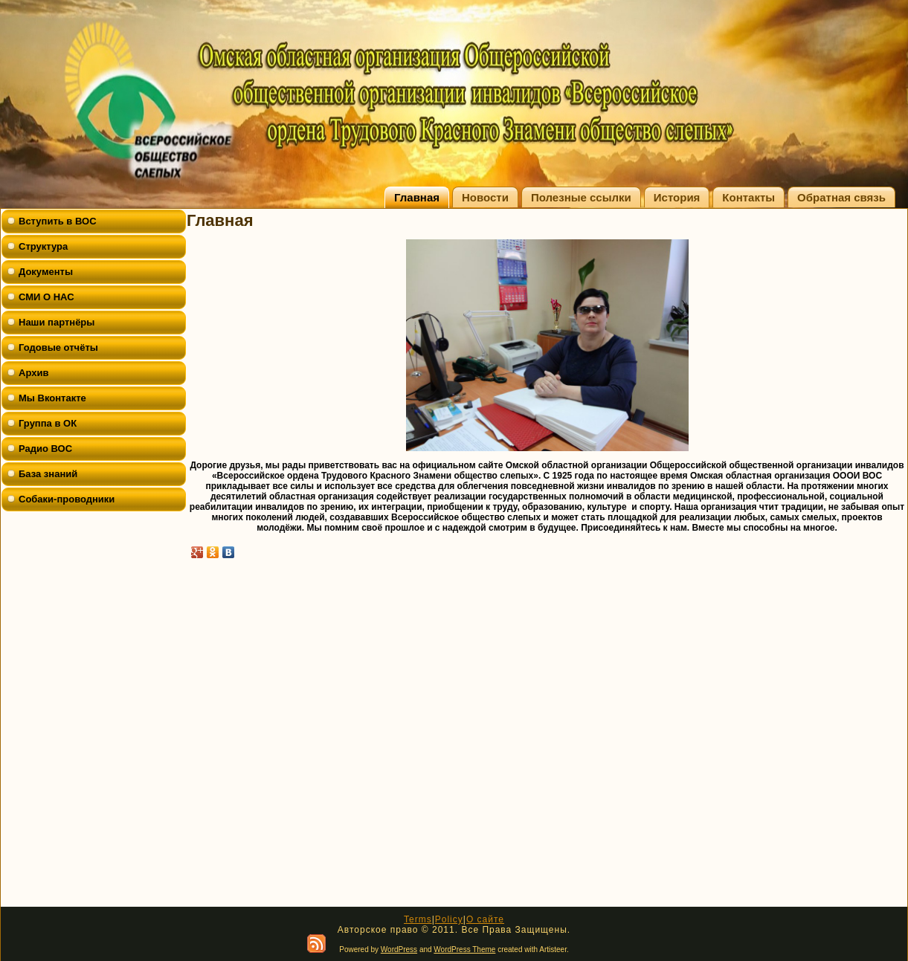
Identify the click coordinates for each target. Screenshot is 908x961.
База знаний (48, 473)
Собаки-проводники (67, 499)
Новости (485, 197)
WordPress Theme (464, 949)
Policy (449, 919)
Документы (46, 271)
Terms (418, 919)
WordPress (399, 949)
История (677, 197)
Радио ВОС (45, 448)
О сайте (485, 919)
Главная (416, 197)
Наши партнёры (56, 322)
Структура (43, 246)
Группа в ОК (48, 423)
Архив (33, 372)
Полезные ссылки (581, 197)
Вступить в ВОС (58, 221)
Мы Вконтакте (52, 398)
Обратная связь (841, 197)
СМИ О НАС (46, 296)
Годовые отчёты (58, 347)
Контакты (748, 197)
